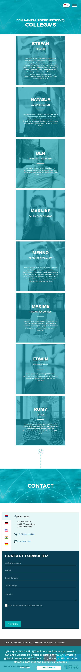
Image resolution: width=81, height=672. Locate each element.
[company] (40, 578)
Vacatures (16, 643)
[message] (40, 596)
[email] (40, 570)
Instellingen (25, 668)
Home (7, 643)
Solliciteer (59, 643)
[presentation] (24, 614)
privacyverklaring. (34, 605)
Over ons (27, 643)
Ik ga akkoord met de (25, 605)
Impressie (47, 643)
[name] (40, 563)
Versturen (13, 624)
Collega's (37, 643)
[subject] (40, 585)
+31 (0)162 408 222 (26, 534)
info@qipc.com (23, 541)
